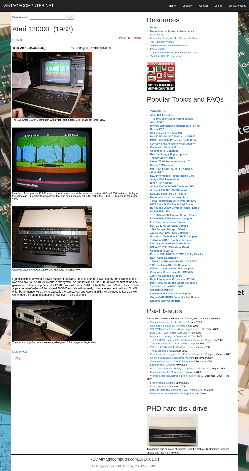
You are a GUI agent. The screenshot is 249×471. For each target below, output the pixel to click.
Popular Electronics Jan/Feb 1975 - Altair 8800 (176, 389)
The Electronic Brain (161, 350)
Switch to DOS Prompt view (165, 56)
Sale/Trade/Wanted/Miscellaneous (169, 45)
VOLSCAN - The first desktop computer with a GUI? (179, 329)
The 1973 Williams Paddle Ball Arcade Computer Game (181, 340)
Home (172, 5)
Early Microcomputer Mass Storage (169, 393)
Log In (218, 5)
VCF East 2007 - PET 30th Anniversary (172, 347)
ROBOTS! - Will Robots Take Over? (170, 332)
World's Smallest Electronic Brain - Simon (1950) (177, 375)
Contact (203, 5)
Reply (16, 358)
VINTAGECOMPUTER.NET (28, 5)
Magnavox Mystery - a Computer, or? (170, 336)
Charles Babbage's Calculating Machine (172, 357)
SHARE (17, 40)
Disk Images (157, 34)
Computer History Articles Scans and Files (173, 38)
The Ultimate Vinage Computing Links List (173, 52)
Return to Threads (130, 37)
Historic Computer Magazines (166, 372)
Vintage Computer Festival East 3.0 (169, 322)
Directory (187, 5)
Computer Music (159, 386)
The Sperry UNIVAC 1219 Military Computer (174, 343)
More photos (19, 351)
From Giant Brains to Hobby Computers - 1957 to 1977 (180, 368)
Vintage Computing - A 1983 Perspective (172, 361)
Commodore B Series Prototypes (168, 325)
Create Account (237, 5)
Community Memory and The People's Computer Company (183, 354)
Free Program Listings (162, 382)
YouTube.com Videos (162, 41)
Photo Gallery (157, 49)
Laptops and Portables (162, 364)
